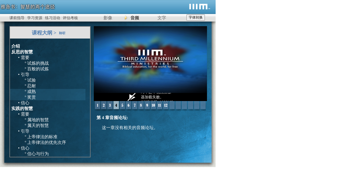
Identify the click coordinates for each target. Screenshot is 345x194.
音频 (134, 18)
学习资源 (34, 18)
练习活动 (52, 18)
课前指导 (17, 18)
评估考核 (70, 18)
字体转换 (196, 17)
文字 (161, 18)
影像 (108, 18)
